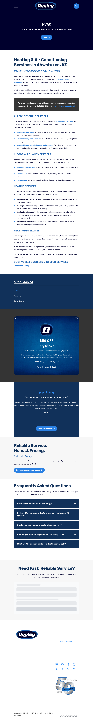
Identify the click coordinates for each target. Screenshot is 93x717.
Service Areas (34, 665)
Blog (34, 678)
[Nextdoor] (75, 669)
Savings (34, 669)
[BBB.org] (63, 669)
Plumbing (20, 669)
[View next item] (48, 422)
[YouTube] (63, 665)
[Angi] (57, 669)
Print (54, 367)
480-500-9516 (27, 644)
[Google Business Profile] (57, 665)
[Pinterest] (69, 669)
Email (46, 367)
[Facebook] (69, 665)
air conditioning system (64, 121)
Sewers (20, 674)
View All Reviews (46, 429)
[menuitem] (46, 291)
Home (20, 665)
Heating (20, 678)
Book (46, 37)
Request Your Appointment (29, 471)
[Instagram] (75, 665)
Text (39, 367)
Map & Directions (66, 642)
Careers (34, 674)
